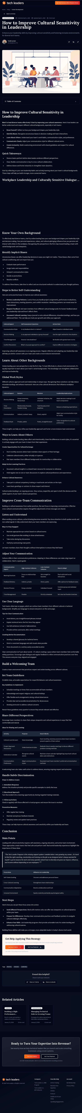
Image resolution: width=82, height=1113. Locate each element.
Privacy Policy (70, 1086)
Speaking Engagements (57, 1102)
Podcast (53, 1094)
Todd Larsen (12, 41)
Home (3, 10)
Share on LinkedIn (49, 982)
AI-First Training (55, 1083)
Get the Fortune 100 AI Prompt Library (67, 3)
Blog (8, 10)
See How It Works (14, 947)
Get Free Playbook (34, 947)
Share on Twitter (33, 982)
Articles (53, 1091)
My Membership (71, 1083)
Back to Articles (9, 14)
